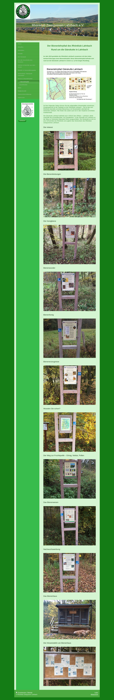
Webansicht (94, 694)
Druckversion (21, 692)
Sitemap (29, 692)
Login (96, 692)
